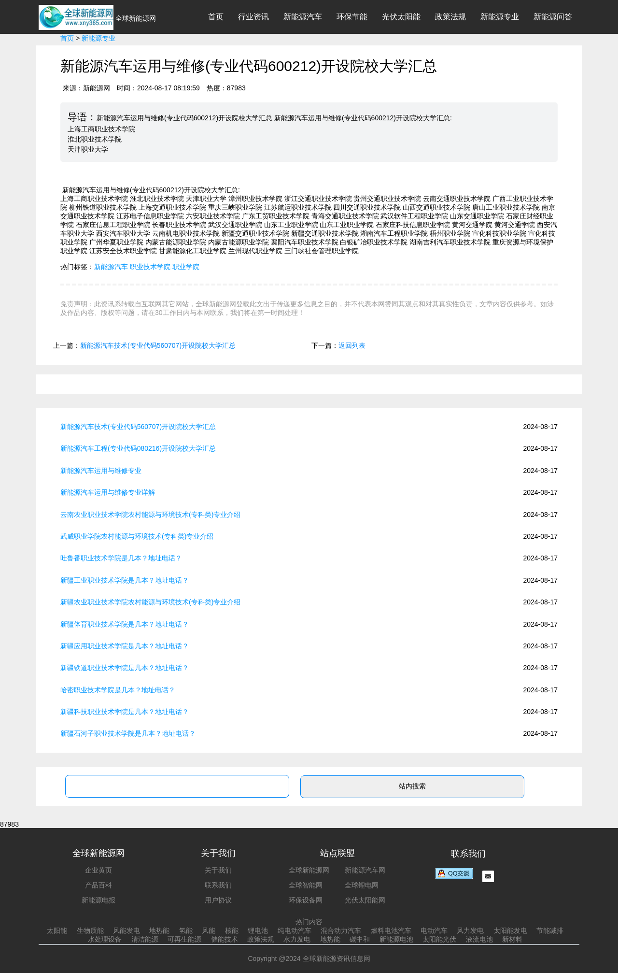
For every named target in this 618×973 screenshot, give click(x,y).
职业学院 (185, 267)
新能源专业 (499, 17)
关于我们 (218, 870)
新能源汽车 (302, 17)
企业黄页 (98, 870)
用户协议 (218, 900)
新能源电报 (98, 900)
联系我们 (218, 885)
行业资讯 (253, 17)
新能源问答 (553, 17)
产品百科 (98, 885)
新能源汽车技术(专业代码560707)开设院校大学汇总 (158, 345)
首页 (216, 17)
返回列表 (351, 345)
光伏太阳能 (401, 17)
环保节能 (352, 17)
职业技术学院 (150, 267)
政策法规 (450, 17)
